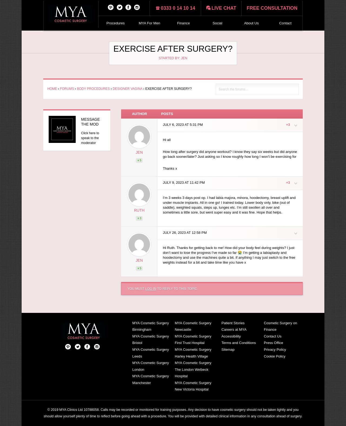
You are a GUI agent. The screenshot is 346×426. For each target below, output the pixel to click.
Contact (285, 23)
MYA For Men (149, 23)
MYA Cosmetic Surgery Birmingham (150, 326)
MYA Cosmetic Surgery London (150, 366)
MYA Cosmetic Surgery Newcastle (193, 326)
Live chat (223, 8)
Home (52, 89)
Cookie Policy (274, 356)
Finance (183, 23)
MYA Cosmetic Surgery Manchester (150, 379)
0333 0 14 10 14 (178, 8)
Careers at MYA (234, 329)
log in (150, 289)
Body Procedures (93, 89)
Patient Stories (233, 323)
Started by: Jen (173, 58)
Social (217, 23)
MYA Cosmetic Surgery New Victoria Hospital (193, 386)
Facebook (128, 7)
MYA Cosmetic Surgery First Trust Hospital (193, 339)
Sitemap (227, 350)
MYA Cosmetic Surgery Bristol (150, 339)
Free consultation (272, 8)
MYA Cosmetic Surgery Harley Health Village (193, 353)
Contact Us (272, 336)
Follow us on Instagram (137, 7)
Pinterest (111, 7)
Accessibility (231, 336)
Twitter (120, 7)
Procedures (116, 23)
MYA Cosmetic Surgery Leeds (150, 353)
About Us (251, 23)
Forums (67, 89)
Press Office (273, 343)
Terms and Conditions (238, 343)
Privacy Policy (275, 350)
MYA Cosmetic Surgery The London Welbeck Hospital (193, 369)
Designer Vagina (127, 89)
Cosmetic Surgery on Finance (280, 326)
